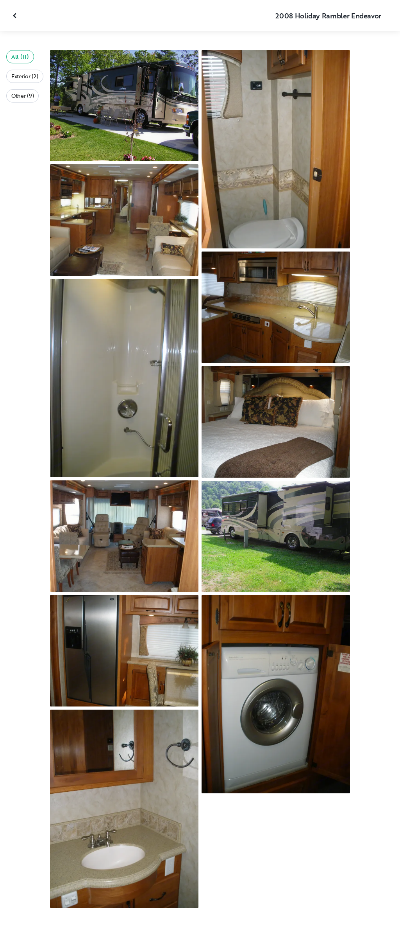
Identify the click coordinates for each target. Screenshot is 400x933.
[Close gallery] (15, 15)
